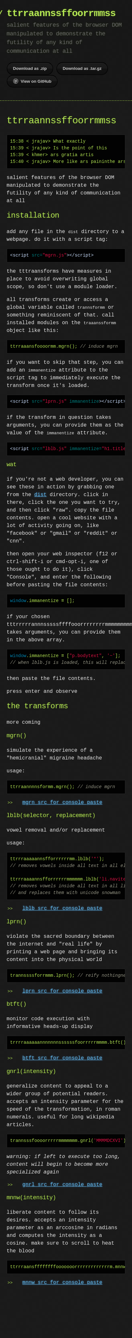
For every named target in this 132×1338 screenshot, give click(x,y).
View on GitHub (32, 81)
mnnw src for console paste (62, 1282)
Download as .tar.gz (82, 68)
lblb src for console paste (62, 908)
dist (40, 494)
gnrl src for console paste (62, 1184)
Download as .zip (30, 68)
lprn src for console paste (62, 991)
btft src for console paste (62, 1058)
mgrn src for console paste (62, 802)
